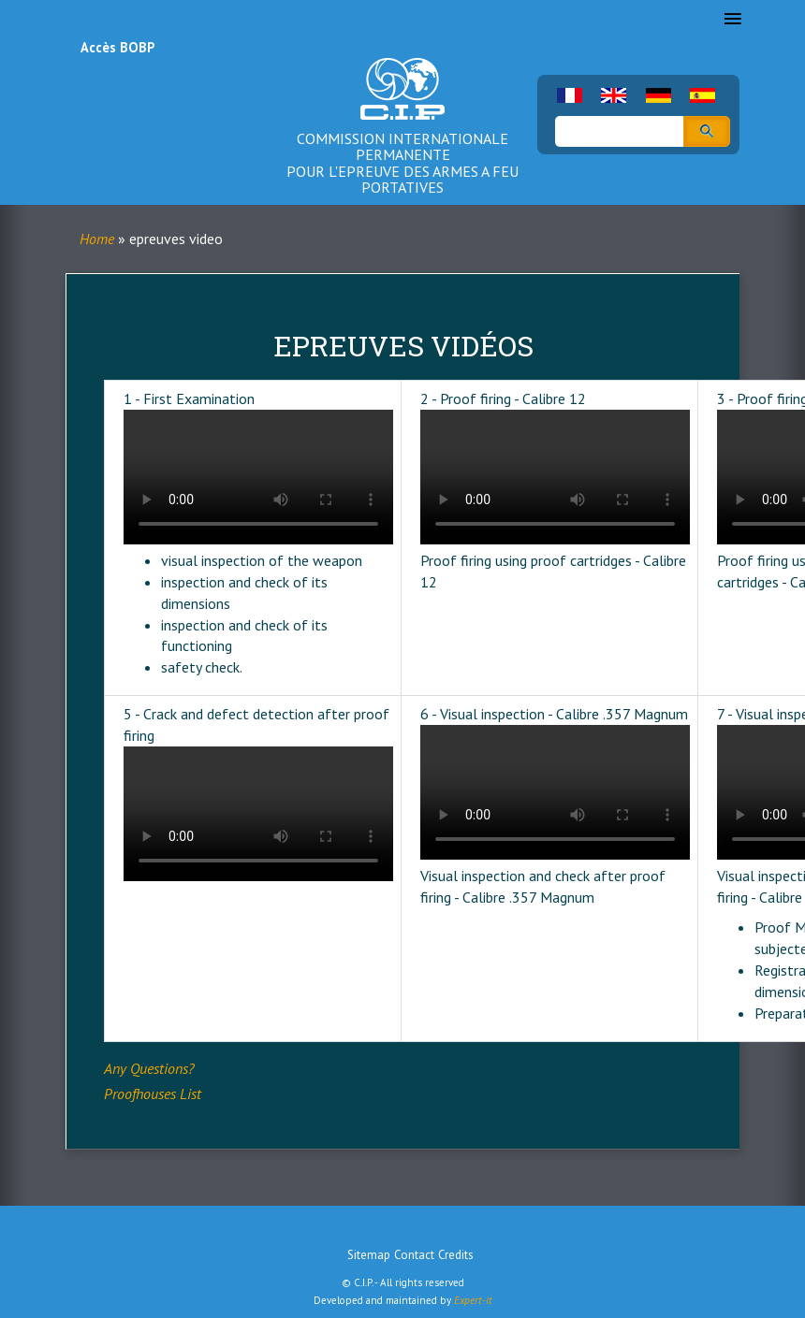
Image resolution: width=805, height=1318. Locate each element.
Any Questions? (149, 1068)
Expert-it (473, 1300)
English (613, 95)
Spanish (702, 95)
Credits (456, 1255)
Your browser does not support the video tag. (258, 477)
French (569, 95)
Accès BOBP (117, 47)
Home (97, 238)
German (658, 95)
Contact (414, 1255)
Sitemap (368, 1255)
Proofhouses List (152, 1093)
